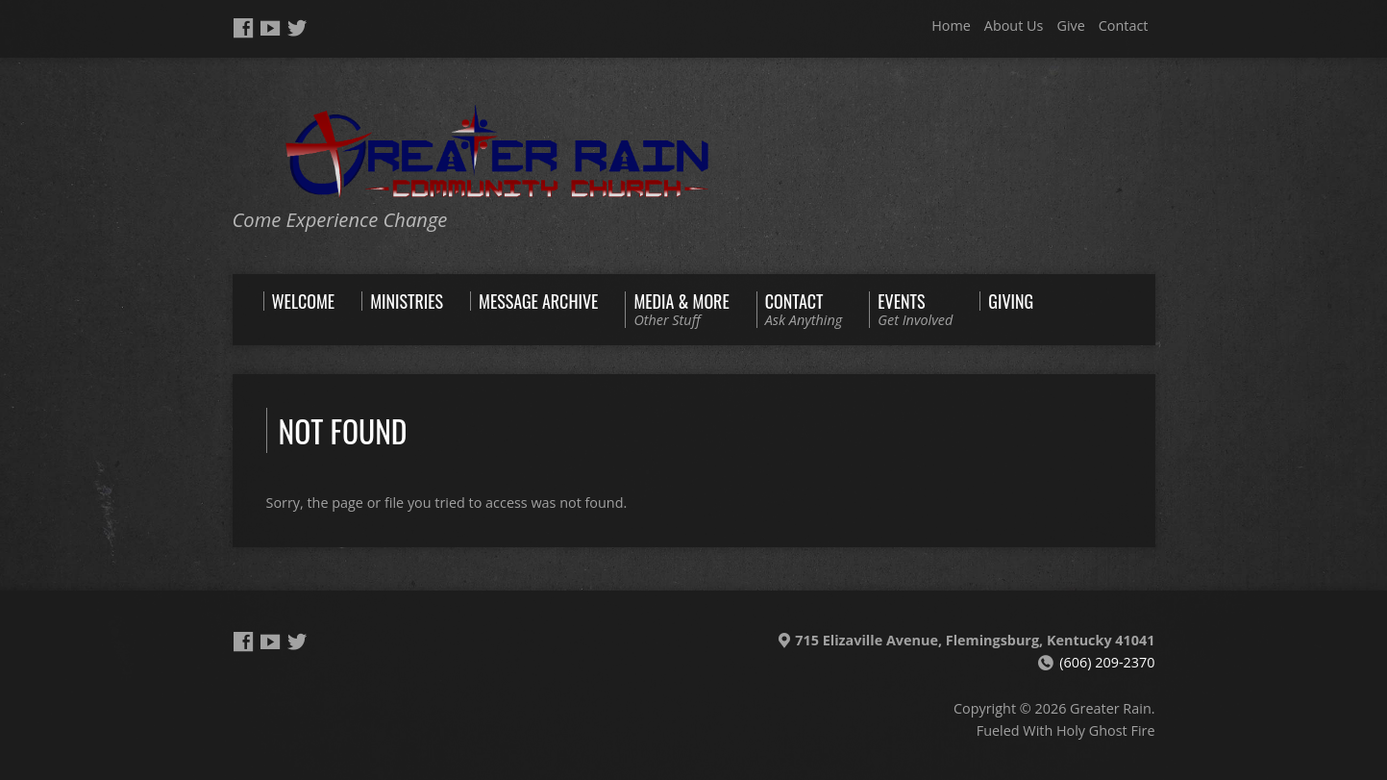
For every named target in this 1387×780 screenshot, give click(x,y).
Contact (1124, 25)
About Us (1014, 25)
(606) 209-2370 (1106, 662)
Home (951, 25)
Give (1070, 25)
